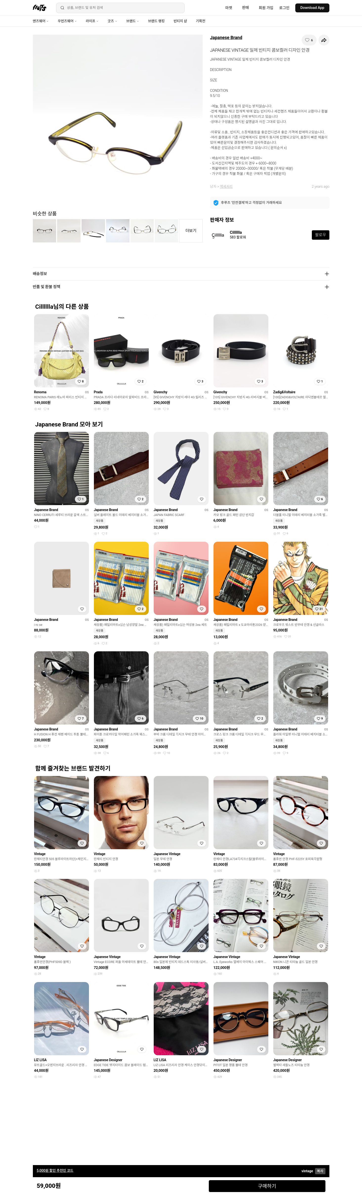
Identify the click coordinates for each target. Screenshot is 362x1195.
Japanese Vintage (167, 854)
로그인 (284, 8)
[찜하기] (309, 40)
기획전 (200, 21)
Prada (98, 392)
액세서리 (226, 186)
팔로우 (320, 235)
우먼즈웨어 (67, 21)
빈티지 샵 (180, 21)
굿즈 (112, 21)
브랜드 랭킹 (156, 21)
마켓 (228, 8)
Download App (312, 7)
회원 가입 (266, 8)
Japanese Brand (226, 37)
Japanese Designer (108, 1060)
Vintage (40, 854)
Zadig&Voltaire (284, 392)
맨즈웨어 (41, 21)
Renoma (40, 392)
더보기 (191, 230)
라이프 (92, 21)
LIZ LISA (40, 1060)
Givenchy (161, 392)
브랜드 (132, 21)
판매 (245, 7)
